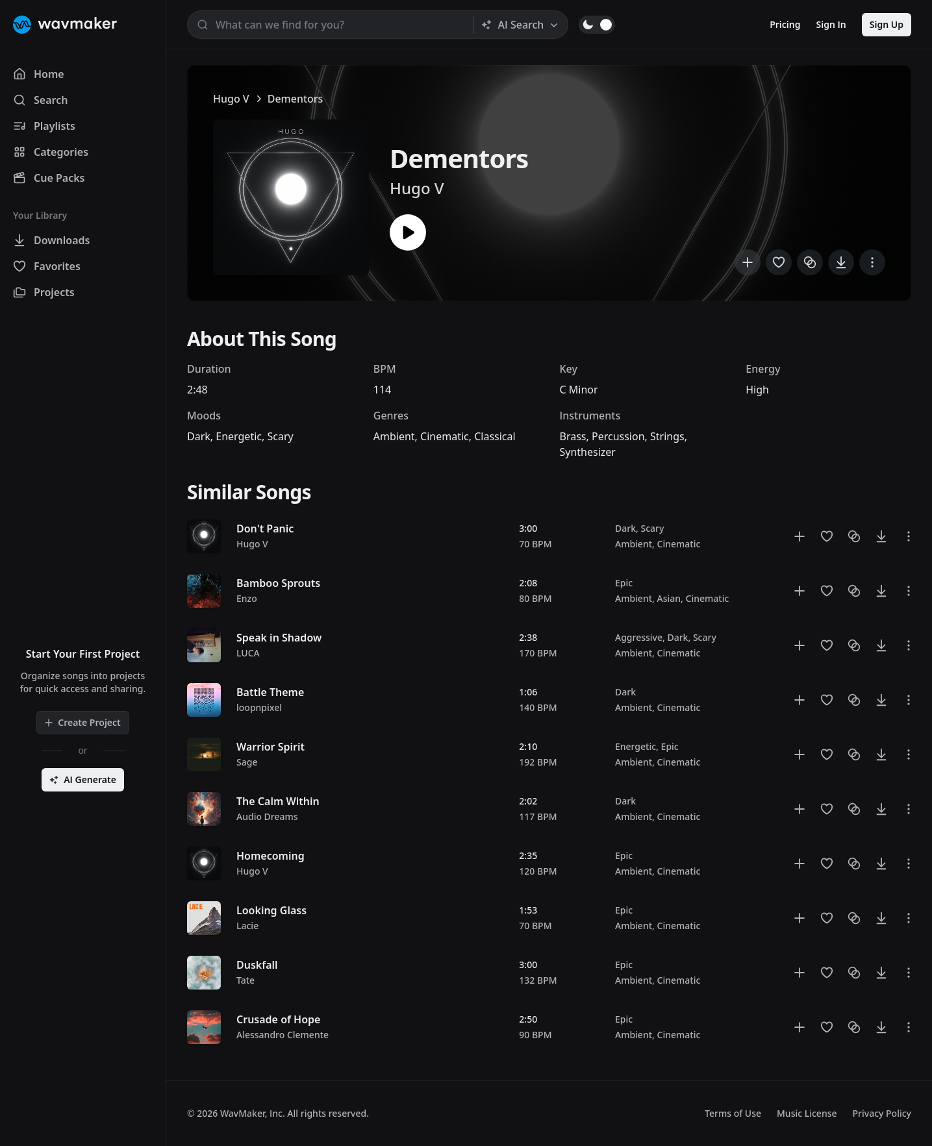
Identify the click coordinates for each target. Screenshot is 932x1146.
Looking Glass (271, 910)
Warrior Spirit (270, 747)
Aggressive (638, 637)
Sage (246, 762)
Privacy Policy (882, 1113)
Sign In (831, 24)
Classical (494, 436)
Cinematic (444, 436)
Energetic (239, 436)
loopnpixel (259, 707)
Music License (807, 1113)
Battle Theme (270, 692)
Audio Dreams (267, 816)
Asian (669, 598)
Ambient (394, 436)
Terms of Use (733, 1113)
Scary (280, 436)
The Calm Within (278, 801)
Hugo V (231, 99)
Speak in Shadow (278, 637)
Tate (245, 980)
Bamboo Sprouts (278, 583)
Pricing (785, 24)
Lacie (247, 925)
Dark (198, 436)
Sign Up (886, 24)
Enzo (246, 598)
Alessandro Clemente (282, 1034)
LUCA (248, 653)
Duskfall (257, 965)
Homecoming (270, 856)
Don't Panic (265, 528)
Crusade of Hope (278, 1019)
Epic (624, 583)
